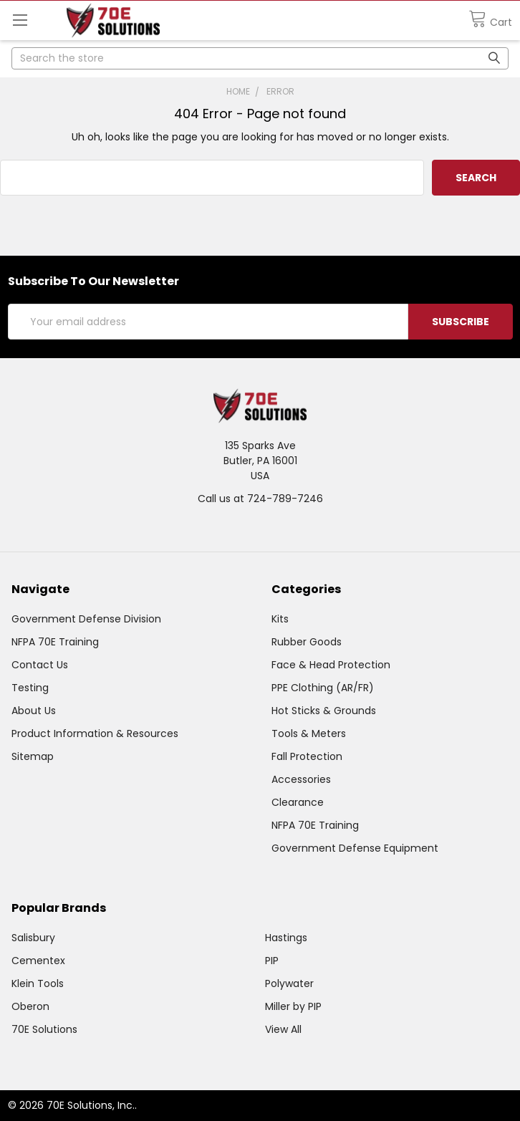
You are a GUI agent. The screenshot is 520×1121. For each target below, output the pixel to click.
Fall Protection (306, 756)
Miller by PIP (293, 1006)
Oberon (30, 1006)
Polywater (289, 983)
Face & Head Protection (330, 665)
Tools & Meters (308, 733)
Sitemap (32, 756)
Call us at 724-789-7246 (260, 498)
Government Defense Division (86, 619)
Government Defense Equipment (354, 848)
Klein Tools (37, 983)
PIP (272, 960)
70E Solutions (44, 1029)
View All (283, 1029)
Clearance (297, 802)
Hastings (286, 937)
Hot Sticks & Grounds (323, 710)
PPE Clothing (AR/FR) (322, 687)
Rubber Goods (306, 642)
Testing (30, 687)
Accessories (301, 779)
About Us (33, 710)
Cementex (38, 960)
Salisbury (33, 937)
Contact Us (39, 665)
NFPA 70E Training (55, 642)
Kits (280, 619)
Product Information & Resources (94, 733)
